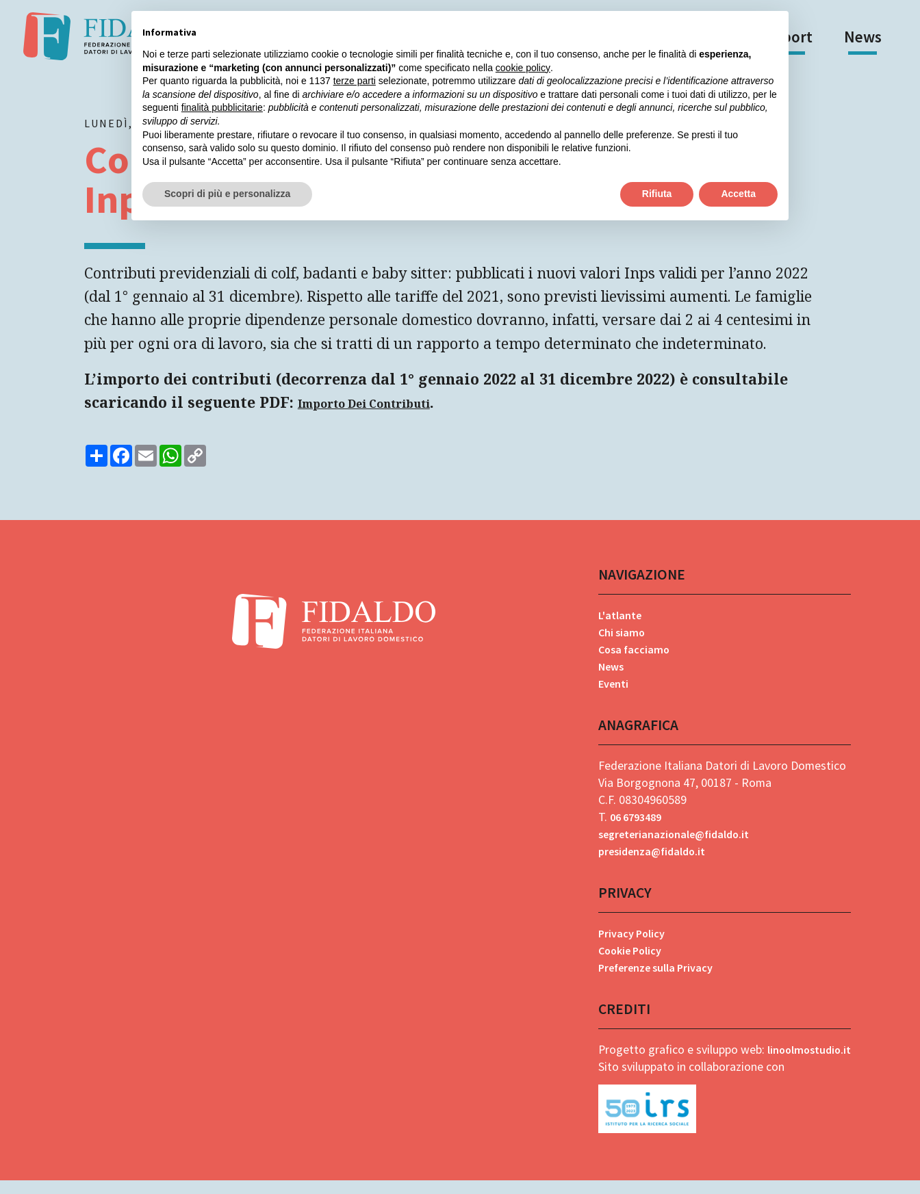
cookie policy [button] (523, 67)
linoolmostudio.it (806, 1063)
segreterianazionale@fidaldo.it (674, 846)
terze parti (354, 80)
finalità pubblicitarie (222, 107)
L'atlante (615, 626)
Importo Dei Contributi (373, 414)
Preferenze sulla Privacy (655, 980)
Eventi (608, 695)
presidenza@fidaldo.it (650, 863)
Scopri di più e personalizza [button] (227, 193)
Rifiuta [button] (657, 193)
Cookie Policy (627, 963)
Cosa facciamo (629, 661)
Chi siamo (616, 643)
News (863, 37)
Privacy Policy (628, 946)
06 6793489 (632, 829)
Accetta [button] (738, 193)
